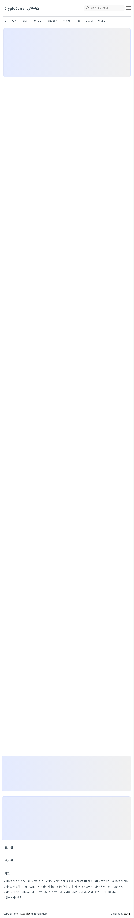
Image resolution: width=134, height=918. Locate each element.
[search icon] (87, 8)
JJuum (127, 913)
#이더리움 (65, 892)
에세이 (89, 21)
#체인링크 (113, 892)
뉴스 (14, 21)
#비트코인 (37, 892)
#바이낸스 (74, 886)
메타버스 (53, 21)
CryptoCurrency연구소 (21, 8)
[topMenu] (128, 7)
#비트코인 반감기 (13, 886)
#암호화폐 (87, 886)
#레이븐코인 (50, 892)
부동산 (66, 21)
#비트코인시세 (102, 881)
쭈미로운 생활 (23, 913)
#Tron (26, 892)
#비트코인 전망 (115, 886)
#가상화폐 (62, 886)
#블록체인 (100, 886)
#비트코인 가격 (36, 881)
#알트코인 (100, 892)
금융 (77, 21)
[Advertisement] (67, 52)
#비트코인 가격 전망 (14, 881)
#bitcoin (30, 886)
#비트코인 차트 (120, 881)
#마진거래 (59, 881)
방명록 (102, 21)
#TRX (49, 881)
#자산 (70, 881)
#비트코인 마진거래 (82, 892)
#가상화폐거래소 (84, 881)
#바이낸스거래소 (45, 886)
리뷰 (24, 21)
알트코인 (37, 21)
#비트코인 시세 (12, 892)
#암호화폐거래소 (13, 897)
